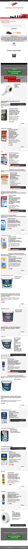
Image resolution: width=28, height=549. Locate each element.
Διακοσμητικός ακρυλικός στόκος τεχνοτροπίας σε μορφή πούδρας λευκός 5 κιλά (14, 112)
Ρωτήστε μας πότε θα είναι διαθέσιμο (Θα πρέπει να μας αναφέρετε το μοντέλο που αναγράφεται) (13, 170)
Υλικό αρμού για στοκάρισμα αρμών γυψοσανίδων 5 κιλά (14, 221)
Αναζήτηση (14, 28)
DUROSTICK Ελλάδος (13, 108)
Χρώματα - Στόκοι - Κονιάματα (8, 21)
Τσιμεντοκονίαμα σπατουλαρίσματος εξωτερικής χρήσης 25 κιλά (15, 455)
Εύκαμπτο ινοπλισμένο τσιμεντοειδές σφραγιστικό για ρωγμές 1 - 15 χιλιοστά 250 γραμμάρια (14, 134)
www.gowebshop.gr (23, 547)
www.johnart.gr (11, 547)
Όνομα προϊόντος (12, 80)
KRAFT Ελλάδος (18, 276)
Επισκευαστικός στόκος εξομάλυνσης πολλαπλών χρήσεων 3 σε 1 (14, 415)
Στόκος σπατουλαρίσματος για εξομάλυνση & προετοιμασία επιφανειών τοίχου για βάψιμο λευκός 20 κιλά (15, 200)
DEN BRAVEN (17, 84)
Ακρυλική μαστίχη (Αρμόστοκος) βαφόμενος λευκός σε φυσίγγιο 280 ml (14, 495)
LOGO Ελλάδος (11, 472)
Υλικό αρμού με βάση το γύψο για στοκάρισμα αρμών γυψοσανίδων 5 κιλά (15, 259)
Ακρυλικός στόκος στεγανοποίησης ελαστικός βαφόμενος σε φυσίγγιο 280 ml (14, 362)
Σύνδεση (23, 1)
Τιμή (19, 80)
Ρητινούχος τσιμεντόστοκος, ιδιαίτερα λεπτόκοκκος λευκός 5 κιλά (15, 177)
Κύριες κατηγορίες (14, 1)
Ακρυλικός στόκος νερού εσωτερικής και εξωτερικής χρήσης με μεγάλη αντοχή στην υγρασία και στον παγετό (18, 345)
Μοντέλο (6, 77)
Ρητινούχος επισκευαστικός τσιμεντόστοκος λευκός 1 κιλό (14, 156)
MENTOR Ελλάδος (12, 492)
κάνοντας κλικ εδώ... (19, 40)
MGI (13, 511)
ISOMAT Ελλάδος (13, 172)
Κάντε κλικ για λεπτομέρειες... (18, 165)
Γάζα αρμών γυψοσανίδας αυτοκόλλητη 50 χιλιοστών (16, 514)
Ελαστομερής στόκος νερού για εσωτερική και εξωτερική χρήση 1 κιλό (11, 397)
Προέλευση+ (12, 77)
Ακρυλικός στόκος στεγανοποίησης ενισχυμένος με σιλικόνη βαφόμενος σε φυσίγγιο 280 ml (14, 476)
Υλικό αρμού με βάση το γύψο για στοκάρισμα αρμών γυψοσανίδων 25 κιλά (15, 240)
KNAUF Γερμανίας (11, 218)
